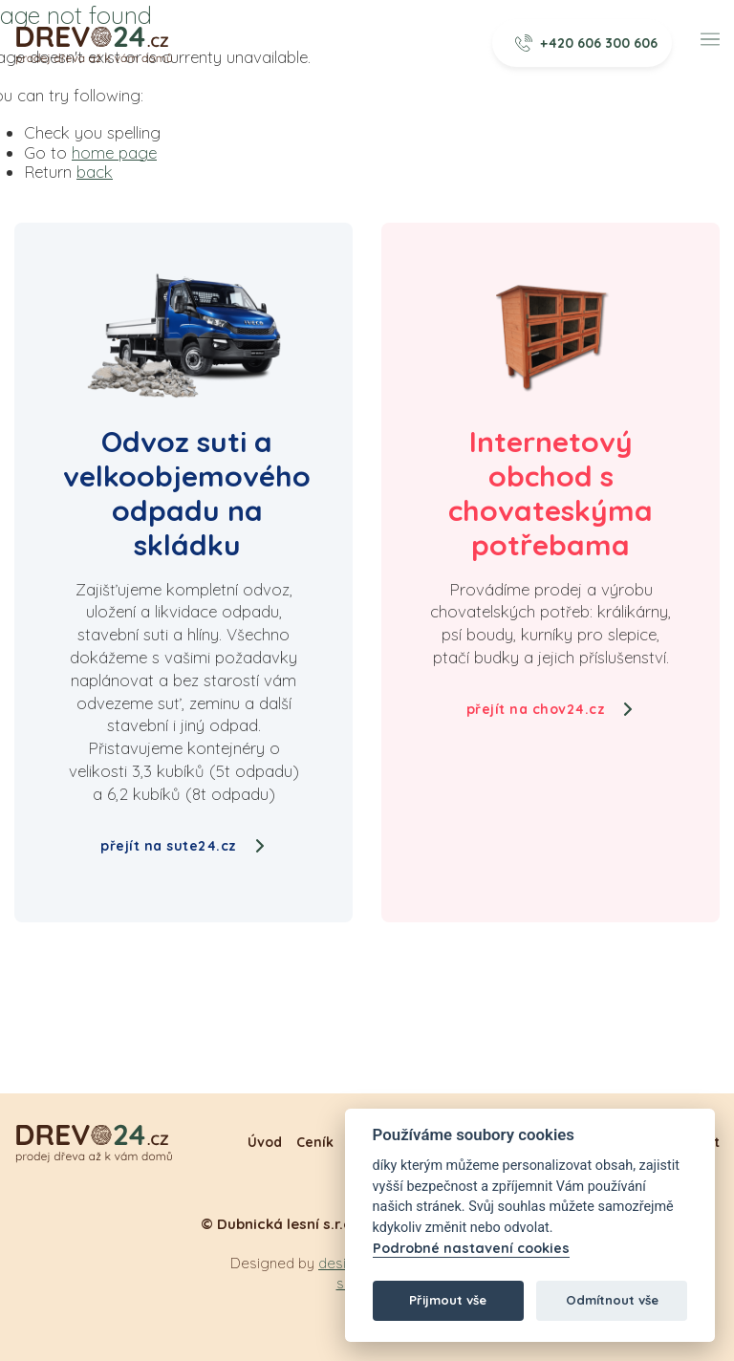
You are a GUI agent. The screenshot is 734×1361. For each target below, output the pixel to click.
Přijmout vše (447, 1299)
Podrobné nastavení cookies (471, 1249)
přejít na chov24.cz (551, 709)
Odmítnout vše (612, 1299)
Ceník (315, 1142)
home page (114, 152)
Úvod (265, 1142)
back (94, 172)
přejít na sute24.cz (183, 845)
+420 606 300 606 (586, 43)
